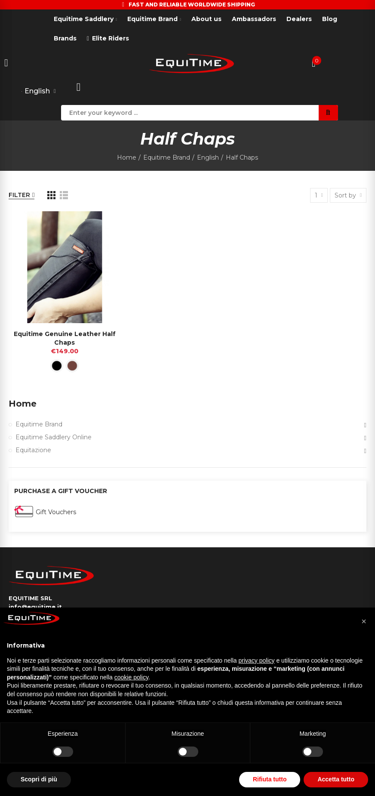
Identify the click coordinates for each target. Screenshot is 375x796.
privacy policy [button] (257, 660)
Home (23, 404)
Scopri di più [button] (39, 779)
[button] (364, 621)
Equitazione (33, 450)
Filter (19, 195)
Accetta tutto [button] (335, 779)
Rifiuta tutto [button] (270, 779)
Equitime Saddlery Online (53, 437)
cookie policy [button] (131, 677)
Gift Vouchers (56, 512)
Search (328, 112)
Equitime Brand (38, 425)
